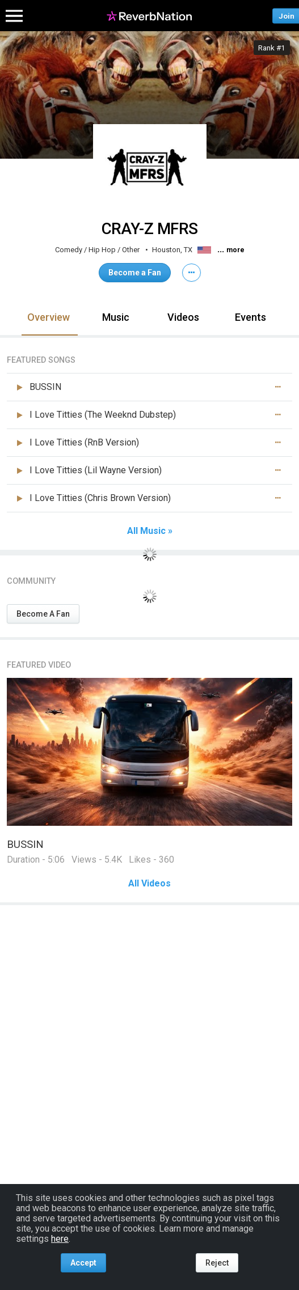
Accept (83, 1262)
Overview (48, 317)
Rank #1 (271, 47)
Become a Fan (134, 272)
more (235, 250)
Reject (217, 1262)
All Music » (149, 531)
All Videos (149, 884)
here (60, 1238)
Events (250, 317)
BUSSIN (25, 844)
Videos (183, 317)
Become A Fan (43, 613)
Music (115, 317)
